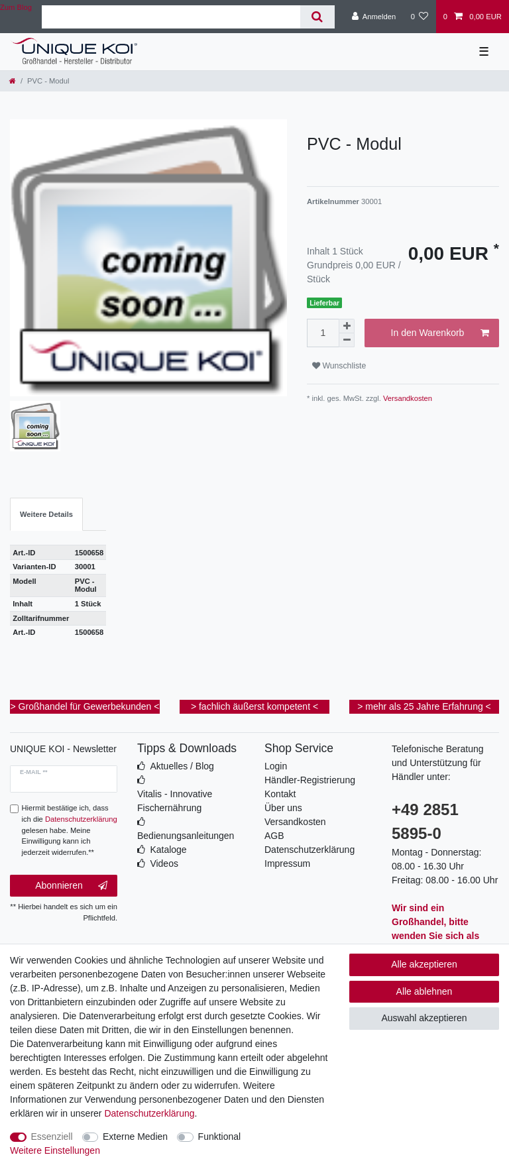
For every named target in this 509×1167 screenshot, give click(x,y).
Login (275, 766)
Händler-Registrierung (309, 780)
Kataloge (168, 849)
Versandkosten (406, 398)
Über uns (283, 808)
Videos (164, 863)
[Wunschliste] (419, 16)
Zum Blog (16, 7)
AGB (274, 835)
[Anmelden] (374, 16)
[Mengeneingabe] (323, 333)
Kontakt (280, 794)
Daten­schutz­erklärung (149, 1113)
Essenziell (52, 1136)
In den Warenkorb (440, 333)
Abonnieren (71, 886)
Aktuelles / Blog (182, 766)
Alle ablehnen (424, 991)
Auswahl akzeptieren (424, 1018)
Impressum (287, 863)
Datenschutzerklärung (309, 849)
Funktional (219, 1136)
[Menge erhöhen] (347, 326)
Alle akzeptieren (424, 964)
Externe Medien (135, 1136)
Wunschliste (339, 365)
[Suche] (317, 16)
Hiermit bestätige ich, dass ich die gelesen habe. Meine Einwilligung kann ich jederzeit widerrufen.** (69, 830)
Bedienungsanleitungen (185, 835)
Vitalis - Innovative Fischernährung (174, 801)
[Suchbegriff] (171, 16)
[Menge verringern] (347, 340)
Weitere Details (46, 514)
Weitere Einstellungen (55, 1150)
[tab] (46, 514)
